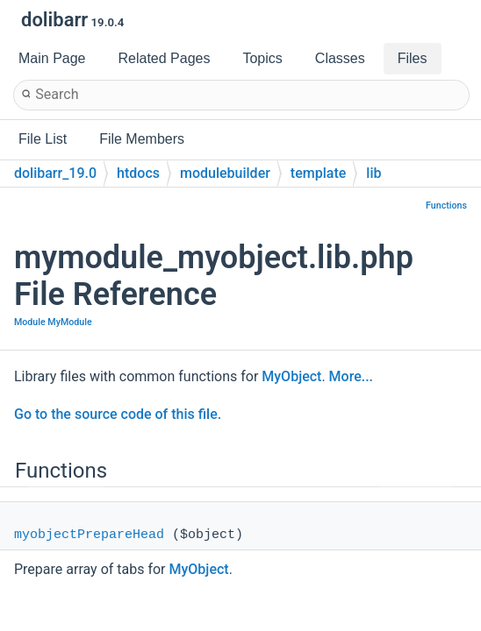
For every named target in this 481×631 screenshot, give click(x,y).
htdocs (138, 173)
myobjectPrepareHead (89, 535)
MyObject (291, 376)
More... (351, 376)
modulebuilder (225, 173)
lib (373, 173)
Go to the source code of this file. (117, 414)
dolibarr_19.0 (55, 173)
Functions (446, 205)
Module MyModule (53, 322)
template (318, 173)
